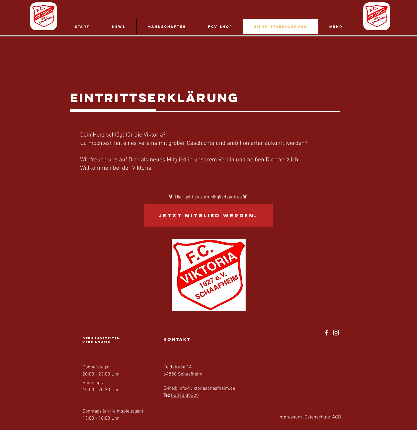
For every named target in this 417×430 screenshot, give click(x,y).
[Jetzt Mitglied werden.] (208, 215)
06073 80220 (185, 396)
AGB (336, 417)
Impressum (290, 417)
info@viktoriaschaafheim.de (207, 389)
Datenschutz (317, 417)
